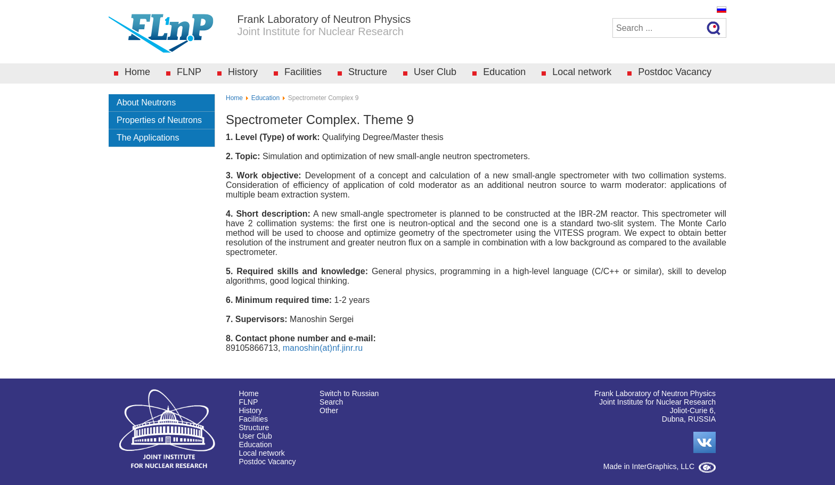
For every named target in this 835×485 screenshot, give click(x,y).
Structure (367, 72)
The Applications (148, 137)
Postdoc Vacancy (674, 72)
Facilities (303, 72)
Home (137, 72)
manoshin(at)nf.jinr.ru (323, 347)
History (243, 72)
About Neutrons (146, 102)
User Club (435, 72)
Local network (581, 72)
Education (504, 72)
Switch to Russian (349, 393)
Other (329, 410)
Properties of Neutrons (159, 120)
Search (331, 402)
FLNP (189, 72)
